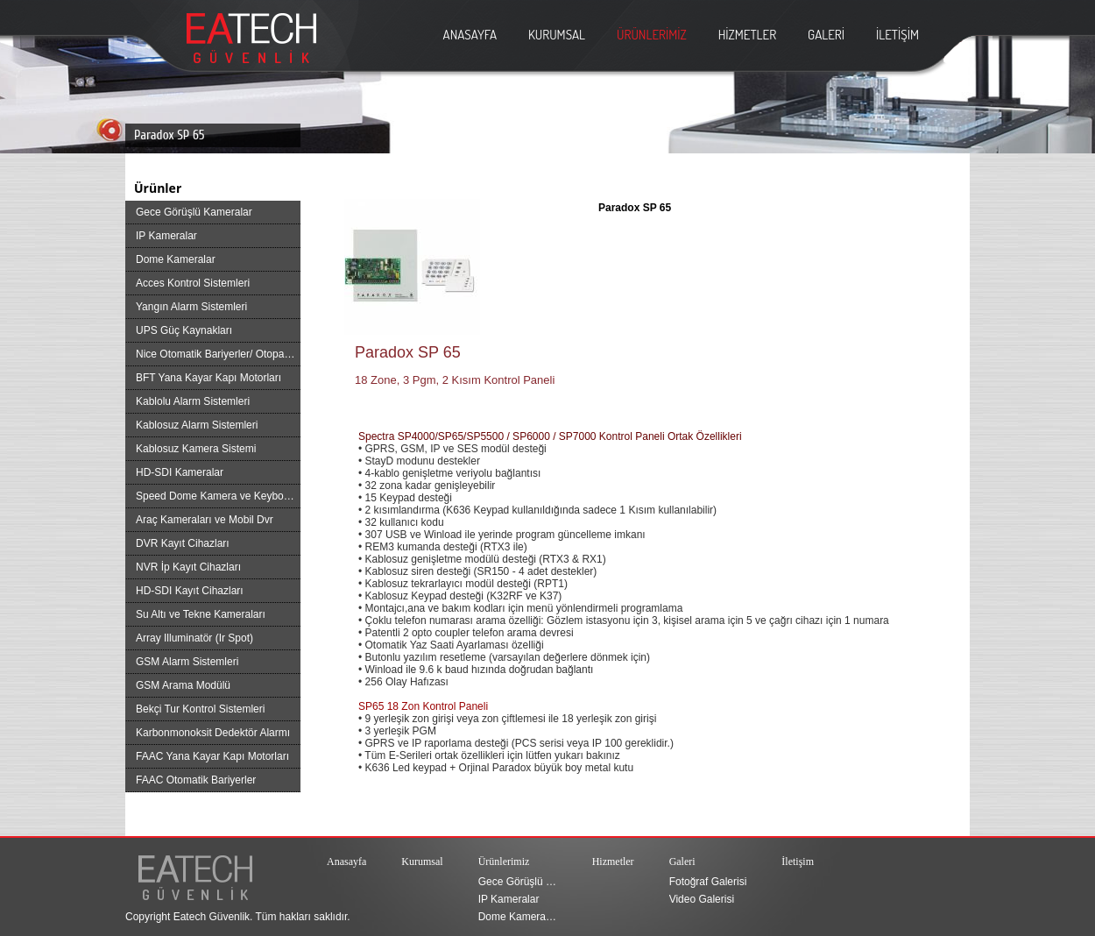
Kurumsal (421, 861)
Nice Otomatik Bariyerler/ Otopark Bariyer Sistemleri (218, 354)
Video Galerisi (701, 899)
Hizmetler (613, 861)
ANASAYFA (470, 34)
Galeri (682, 861)
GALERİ (826, 34)
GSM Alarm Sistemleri (187, 662)
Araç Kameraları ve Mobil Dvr (204, 520)
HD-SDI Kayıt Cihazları (190, 591)
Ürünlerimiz (504, 861)
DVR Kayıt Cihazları (183, 543)
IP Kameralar (166, 236)
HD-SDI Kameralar (179, 472)
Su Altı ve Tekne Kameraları (200, 614)
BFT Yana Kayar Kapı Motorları (208, 378)
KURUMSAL (556, 34)
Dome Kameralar (175, 259)
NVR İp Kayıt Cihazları (188, 567)
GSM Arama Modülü (183, 685)
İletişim (797, 861)
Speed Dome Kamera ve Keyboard (217, 496)
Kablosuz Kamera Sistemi (196, 449)
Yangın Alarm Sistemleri (191, 307)
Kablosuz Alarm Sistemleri (197, 425)
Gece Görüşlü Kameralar (194, 212)
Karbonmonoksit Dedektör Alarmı (213, 733)
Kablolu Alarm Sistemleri (193, 401)
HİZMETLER (747, 34)
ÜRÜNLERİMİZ (652, 34)
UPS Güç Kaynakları (184, 330)
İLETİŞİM (897, 34)
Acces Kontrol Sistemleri (193, 283)
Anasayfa (346, 861)
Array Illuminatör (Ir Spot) (194, 638)
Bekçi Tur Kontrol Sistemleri (200, 709)
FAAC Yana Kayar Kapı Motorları (212, 756)
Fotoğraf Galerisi (708, 882)
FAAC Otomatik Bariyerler (196, 780)
